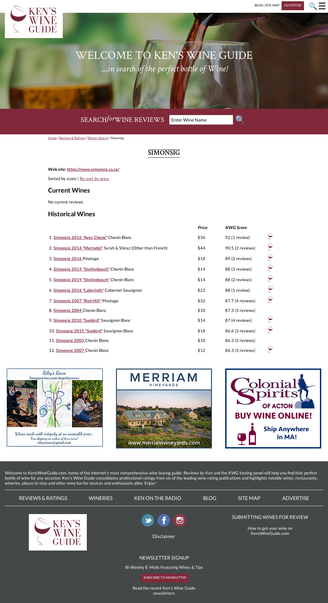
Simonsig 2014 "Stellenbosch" (81, 269)
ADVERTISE (292, 5)
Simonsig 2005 (70, 340)
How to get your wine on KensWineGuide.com (270, 531)
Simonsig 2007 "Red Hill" (77, 300)
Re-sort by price (94, 178)
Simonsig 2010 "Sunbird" (76, 320)
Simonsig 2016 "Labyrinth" (78, 290)
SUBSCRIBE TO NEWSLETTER (165, 577)
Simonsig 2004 (68, 310)
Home (52, 138)
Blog (210, 498)
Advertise (295, 498)
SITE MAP (272, 5)
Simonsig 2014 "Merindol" (78, 247)
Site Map (249, 498)
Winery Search (97, 138)
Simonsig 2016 (68, 258)
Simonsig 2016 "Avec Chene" (80, 237)
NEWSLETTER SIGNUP (164, 557)
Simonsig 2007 (70, 350)
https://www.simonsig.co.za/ (93, 169)
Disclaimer (163, 536)
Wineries (100, 498)
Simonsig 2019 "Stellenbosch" (81, 279)
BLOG (259, 5)
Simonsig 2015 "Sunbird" (79, 330)
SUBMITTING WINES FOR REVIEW (270, 517)
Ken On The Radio (157, 498)
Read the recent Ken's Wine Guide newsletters (164, 590)
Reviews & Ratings (72, 138)
